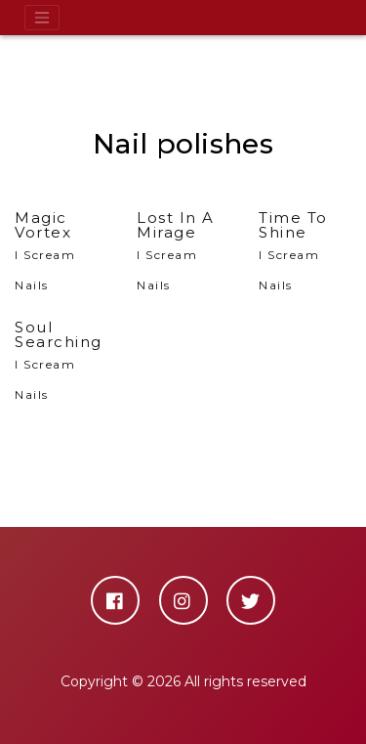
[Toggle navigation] (42, 17)
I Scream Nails (61, 251)
